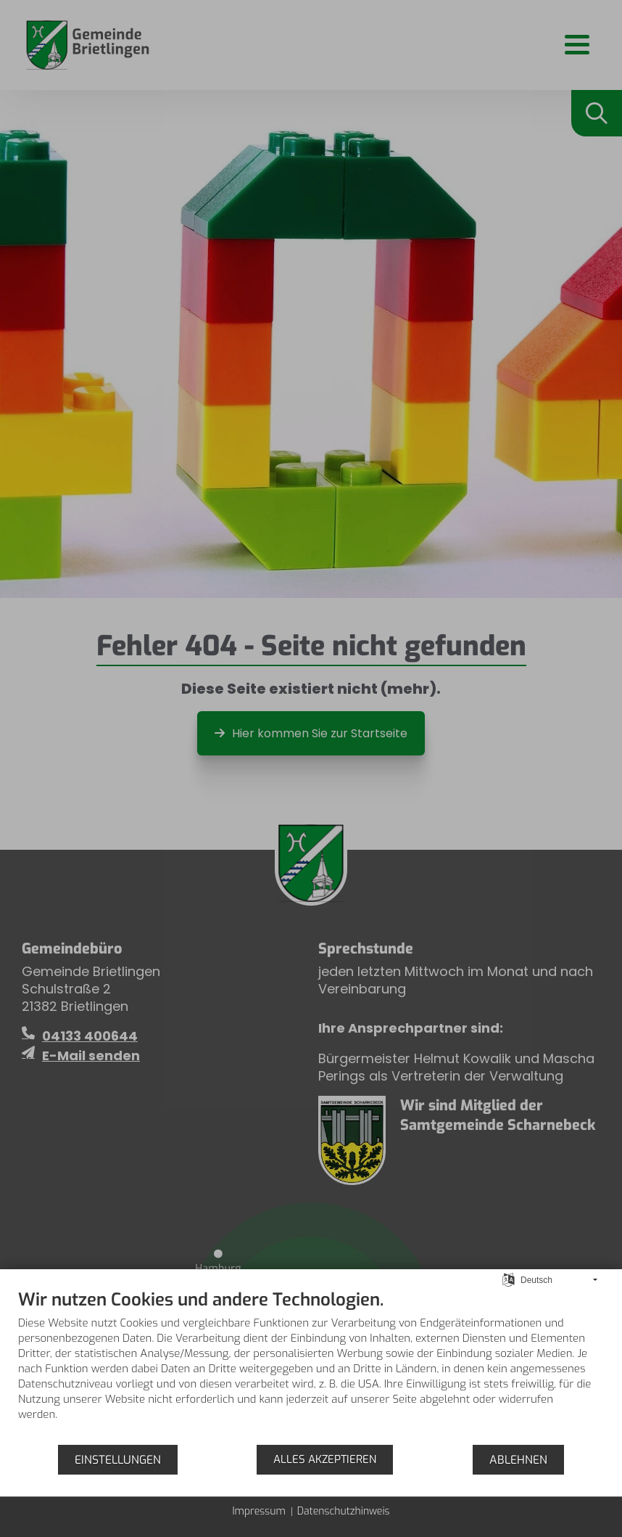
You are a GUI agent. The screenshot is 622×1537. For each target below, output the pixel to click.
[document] (311, 1366)
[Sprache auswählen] (508, 1279)
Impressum (258, 1511)
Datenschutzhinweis (343, 1511)
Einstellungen (118, 1459)
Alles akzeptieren (324, 1459)
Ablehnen (518, 1459)
